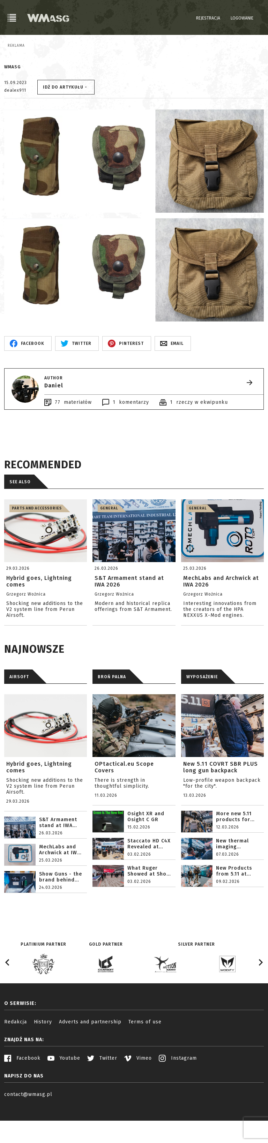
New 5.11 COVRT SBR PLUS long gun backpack (220, 801)
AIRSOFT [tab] (19, 711)
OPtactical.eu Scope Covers (124, 801)
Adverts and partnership (90, 1056)
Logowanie (242, 18)
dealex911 (15, 124)
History (43, 1056)
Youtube (63, 1093)
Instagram (178, 1093)
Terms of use (145, 1056)
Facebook (22, 1093)
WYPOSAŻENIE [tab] (202, 711)
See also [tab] (20, 516)
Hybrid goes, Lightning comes (39, 801)
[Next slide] (260, 996)
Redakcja (15, 1056)
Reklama (16, 46)
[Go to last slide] (7, 996)
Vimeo (138, 1093)
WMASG (12, 101)
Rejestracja (208, 18)
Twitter (102, 1093)
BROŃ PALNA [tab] (112, 711)
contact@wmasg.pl (28, 1129)
